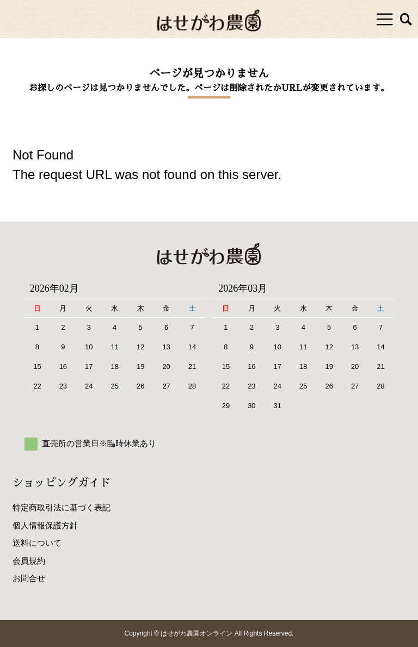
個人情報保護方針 (45, 525)
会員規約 (29, 560)
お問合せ (29, 578)
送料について (37, 542)
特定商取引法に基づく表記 (61, 507)
